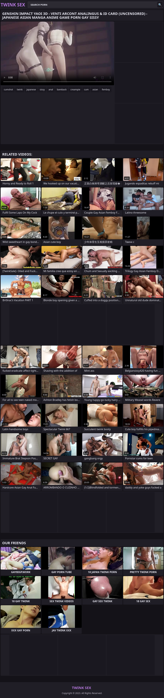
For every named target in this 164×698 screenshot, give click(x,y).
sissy (42, 89)
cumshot (8, 89)
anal (51, 89)
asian (95, 89)
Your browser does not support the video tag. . (57, 53)
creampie (75, 89)
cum (86, 89)
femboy (106, 89)
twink (20, 89)
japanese (31, 89)
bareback (62, 89)
